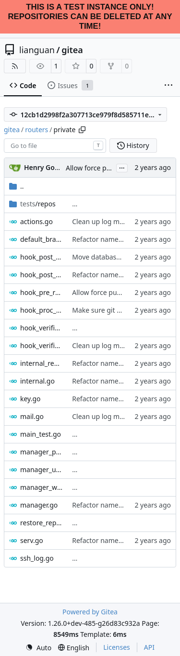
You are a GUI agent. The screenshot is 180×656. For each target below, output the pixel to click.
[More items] (168, 85)
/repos (38, 203)
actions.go (36, 221)
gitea (72, 50)
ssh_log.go (37, 558)
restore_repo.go (41, 522)
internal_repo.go (41, 363)
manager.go (39, 504)
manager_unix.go (41, 469)
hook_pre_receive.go (41, 292)
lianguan (37, 50)
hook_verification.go (41, 345)
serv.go (31, 540)
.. (16, 186)
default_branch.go (41, 239)
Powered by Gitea (90, 611)
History (133, 145)
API (149, 647)
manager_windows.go (41, 487)
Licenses (116, 647)
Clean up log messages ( (110, 221)
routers (36, 129)
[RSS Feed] (15, 66)
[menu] (38, 647)
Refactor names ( (98, 239)
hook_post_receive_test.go (41, 256)
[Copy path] (82, 129)
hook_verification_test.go (41, 327)
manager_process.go (41, 451)
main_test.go (40, 434)
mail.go (32, 416)
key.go (30, 398)
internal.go (37, 380)
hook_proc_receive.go (41, 310)
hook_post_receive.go (41, 274)
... (122, 167)
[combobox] (55, 145)
